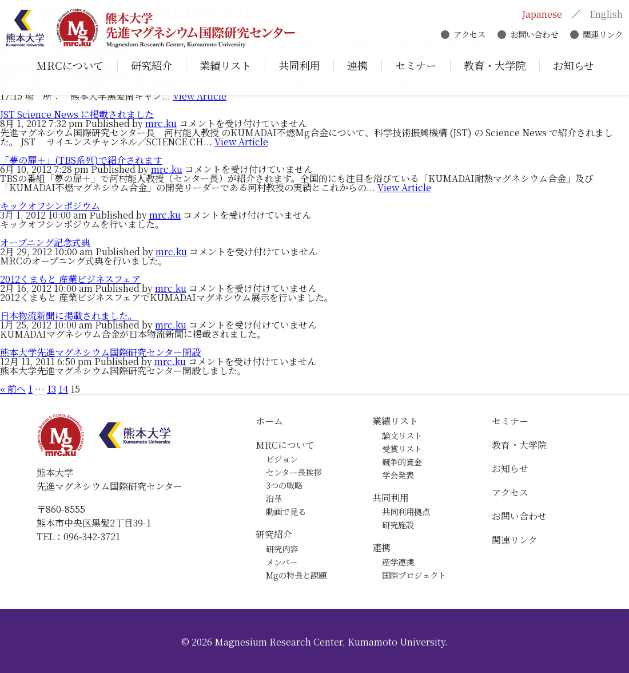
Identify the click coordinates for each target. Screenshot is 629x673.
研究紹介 (274, 534)
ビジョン (282, 459)
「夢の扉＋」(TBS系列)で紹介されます (81, 160)
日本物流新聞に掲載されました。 (68, 315)
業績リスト (395, 420)
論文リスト (402, 435)
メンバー (281, 562)
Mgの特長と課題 (296, 575)
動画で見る (286, 511)
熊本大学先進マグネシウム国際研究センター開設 (100, 352)
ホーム (269, 420)
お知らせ (510, 468)
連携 (381, 547)
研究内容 (282, 549)
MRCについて (285, 445)
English (603, 15)
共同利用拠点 (406, 511)
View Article (199, 95)
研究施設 (398, 524)
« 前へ (13, 388)
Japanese (540, 15)
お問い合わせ (532, 35)
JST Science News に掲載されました (77, 114)
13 (51, 388)
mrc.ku (161, 123)
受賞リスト (402, 448)
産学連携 (398, 562)
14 (63, 388)
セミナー (510, 420)
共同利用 (390, 497)
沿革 (274, 498)
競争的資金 (402, 462)
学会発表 (398, 475)
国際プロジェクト (414, 575)
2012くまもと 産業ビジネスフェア (70, 279)
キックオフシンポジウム (50, 205)
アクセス (467, 35)
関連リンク (600, 35)
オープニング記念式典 (45, 242)
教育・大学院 (519, 445)
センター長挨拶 (293, 472)
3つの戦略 (284, 485)
